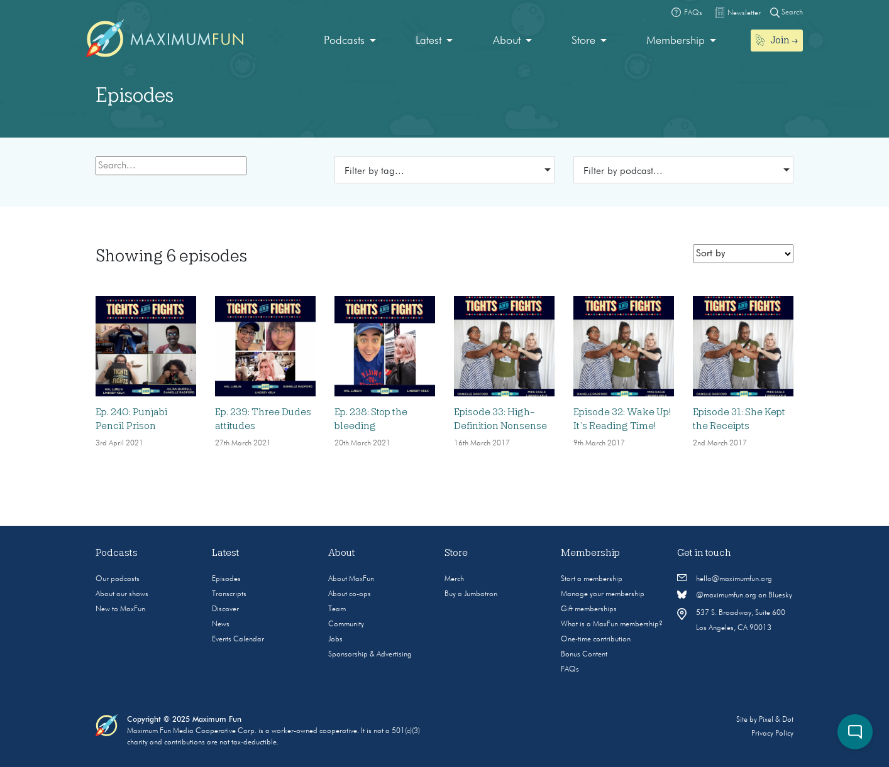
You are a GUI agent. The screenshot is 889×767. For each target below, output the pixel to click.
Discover (225, 609)
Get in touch (704, 552)
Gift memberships (589, 609)
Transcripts (229, 594)
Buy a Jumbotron (470, 594)
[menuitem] (350, 41)
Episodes (226, 579)
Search (786, 12)
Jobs (335, 639)
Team (337, 609)
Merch (454, 579)
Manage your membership (602, 594)
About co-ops (349, 594)
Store (583, 40)
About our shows (122, 594)
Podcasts (344, 40)
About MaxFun (351, 579)
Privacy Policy (772, 733)
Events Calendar (238, 639)
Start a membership (591, 579)
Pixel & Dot (776, 720)
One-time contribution (596, 639)
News (220, 624)
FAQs (570, 669)
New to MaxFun (120, 609)
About (507, 40)
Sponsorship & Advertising (370, 654)
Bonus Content (584, 654)
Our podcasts (118, 579)
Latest (428, 40)
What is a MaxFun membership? (612, 624)
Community (346, 624)
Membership (675, 40)
